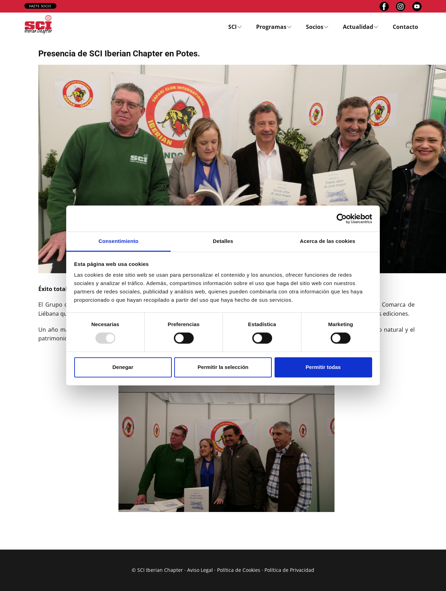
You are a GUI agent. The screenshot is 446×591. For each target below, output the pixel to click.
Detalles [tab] (223, 241)
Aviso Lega (199, 570)
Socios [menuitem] (314, 27)
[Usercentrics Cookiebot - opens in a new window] (341, 218)
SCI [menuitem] (232, 27)
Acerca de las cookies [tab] (327, 241)
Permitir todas (323, 367)
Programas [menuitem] (271, 27)
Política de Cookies (238, 570)
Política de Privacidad (289, 570)
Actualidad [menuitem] (358, 27)
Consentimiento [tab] (119, 241)
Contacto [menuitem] (405, 27)
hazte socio (40, 5)
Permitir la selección (223, 367)
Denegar (122, 367)
